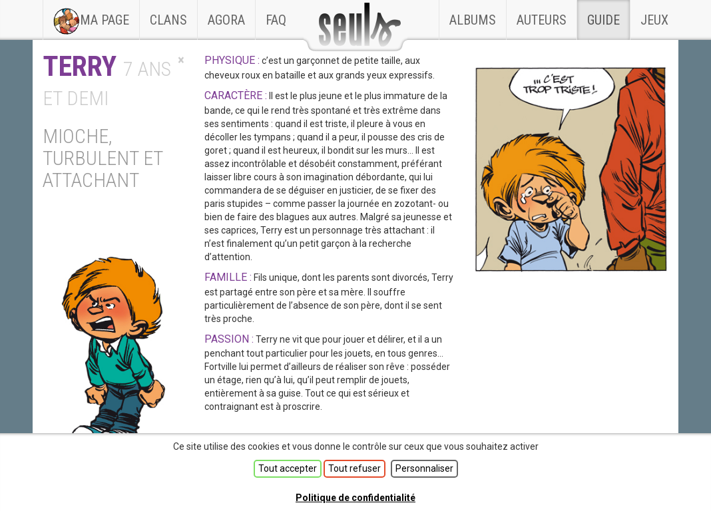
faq (276, 20)
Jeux (654, 20)
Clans (173, 14)
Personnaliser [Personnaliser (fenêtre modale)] (424, 468)
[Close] (181, 60)
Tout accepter (287, 468)
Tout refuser (354, 468)
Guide (603, 20)
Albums (472, 20)
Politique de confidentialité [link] (355, 497)
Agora (226, 20)
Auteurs (542, 20)
